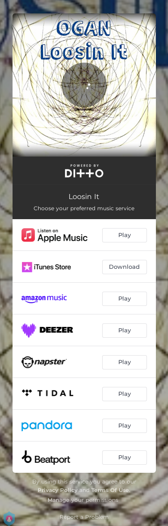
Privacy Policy (58, 490)
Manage (58, 499)
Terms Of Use (110, 490)
